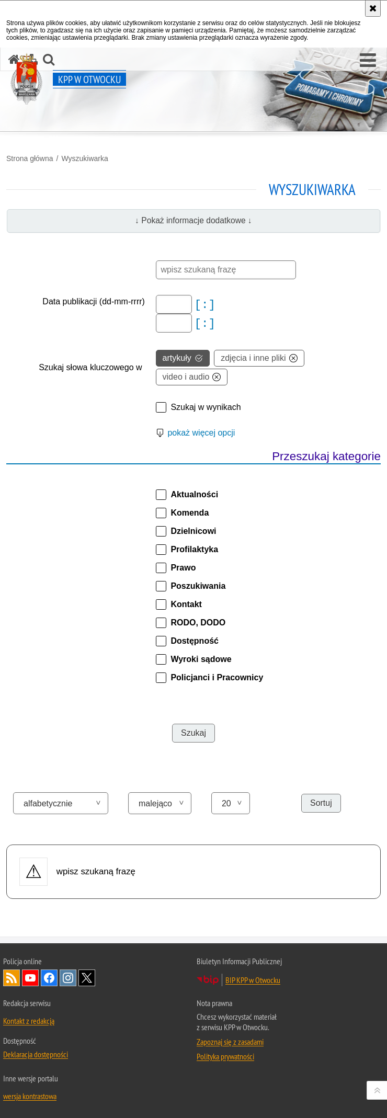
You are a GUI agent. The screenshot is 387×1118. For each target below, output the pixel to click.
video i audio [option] (192, 376)
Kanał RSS (11, 977)
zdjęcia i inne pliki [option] (259, 357)
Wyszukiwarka (84, 158)
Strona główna (29, 158)
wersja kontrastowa (29, 1096)
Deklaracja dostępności (35, 1054)
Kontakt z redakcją (28, 1021)
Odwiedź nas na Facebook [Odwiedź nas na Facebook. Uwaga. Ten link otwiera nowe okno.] (49, 977)
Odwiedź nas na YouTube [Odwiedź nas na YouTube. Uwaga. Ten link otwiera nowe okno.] (30, 977)
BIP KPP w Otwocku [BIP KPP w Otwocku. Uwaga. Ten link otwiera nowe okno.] (252, 980)
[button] (368, 61)
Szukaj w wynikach (205, 407)
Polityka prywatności (225, 1056)
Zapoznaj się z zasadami (230, 1041)
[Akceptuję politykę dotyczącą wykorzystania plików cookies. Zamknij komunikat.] (373, 8)
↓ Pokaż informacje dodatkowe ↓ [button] (193, 220)
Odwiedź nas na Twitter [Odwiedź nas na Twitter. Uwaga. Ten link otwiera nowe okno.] (86, 977)
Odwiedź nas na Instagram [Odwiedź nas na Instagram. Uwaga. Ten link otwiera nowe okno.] (68, 977)
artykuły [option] (183, 357)
